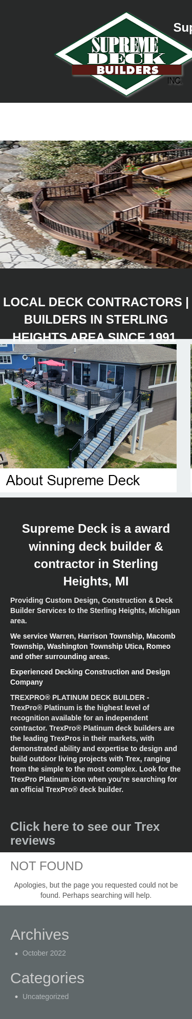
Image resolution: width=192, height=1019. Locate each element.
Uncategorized (46, 996)
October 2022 (44, 953)
